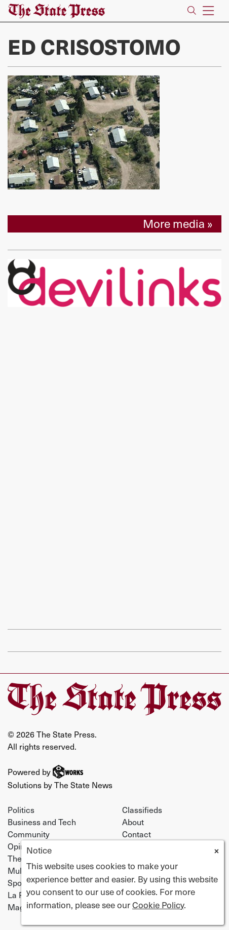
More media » (178, 223)
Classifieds (142, 809)
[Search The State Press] (191, 11)
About (133, 822)
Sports (19, 882)
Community (29, 834)
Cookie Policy (158, 904)
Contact (136, 834)
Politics (21, 809)
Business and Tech (42, 822)
